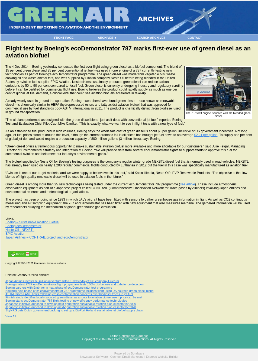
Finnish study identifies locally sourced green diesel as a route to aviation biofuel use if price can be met (73, 297)
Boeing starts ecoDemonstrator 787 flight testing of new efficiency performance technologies (66, 300)
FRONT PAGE (63, 37)
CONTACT (195, 37)
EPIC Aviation (15, 234)
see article (187, 184)
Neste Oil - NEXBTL (19, 230)
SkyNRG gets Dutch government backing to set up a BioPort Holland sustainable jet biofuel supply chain (74, 310)
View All (10, 316)
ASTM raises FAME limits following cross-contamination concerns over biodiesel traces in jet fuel (69, 294)
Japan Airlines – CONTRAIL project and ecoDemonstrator (46, 237)
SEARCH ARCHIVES (151, 37)
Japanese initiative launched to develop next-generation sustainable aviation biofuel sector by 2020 (70, 303)
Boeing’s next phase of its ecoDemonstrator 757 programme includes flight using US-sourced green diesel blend (79, 290)
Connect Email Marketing (127, 356)
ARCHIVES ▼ (107, 37)
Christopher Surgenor (133, 335)
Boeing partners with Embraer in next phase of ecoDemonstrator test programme (58, 287)
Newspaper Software (94, 356)
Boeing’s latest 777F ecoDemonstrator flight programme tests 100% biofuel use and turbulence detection (74, 284)
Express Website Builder (162, 356)
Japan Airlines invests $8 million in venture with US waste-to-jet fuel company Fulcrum (62, 281)
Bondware (137, 353)
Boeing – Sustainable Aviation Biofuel (32, 222)
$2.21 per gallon (205, 135)
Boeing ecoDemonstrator (23, 226)
